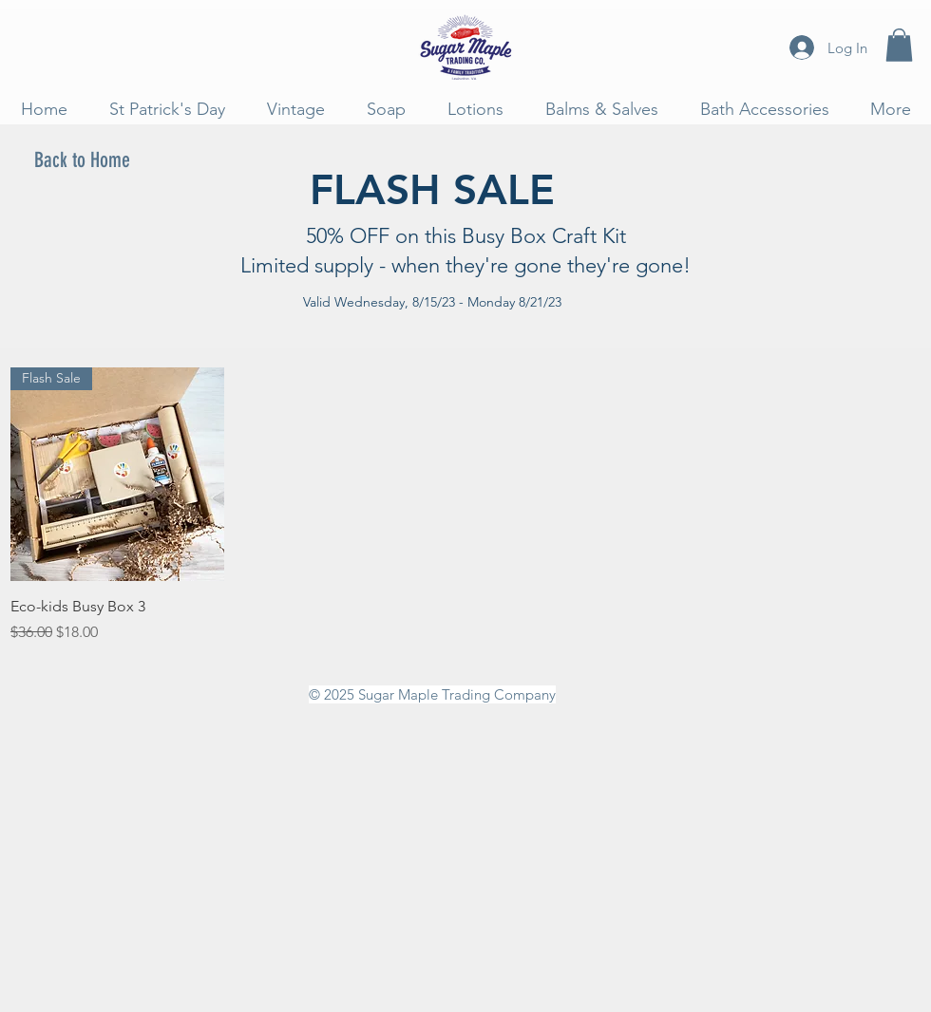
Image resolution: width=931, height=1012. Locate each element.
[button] (899, 45)
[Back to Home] (81, 161)
